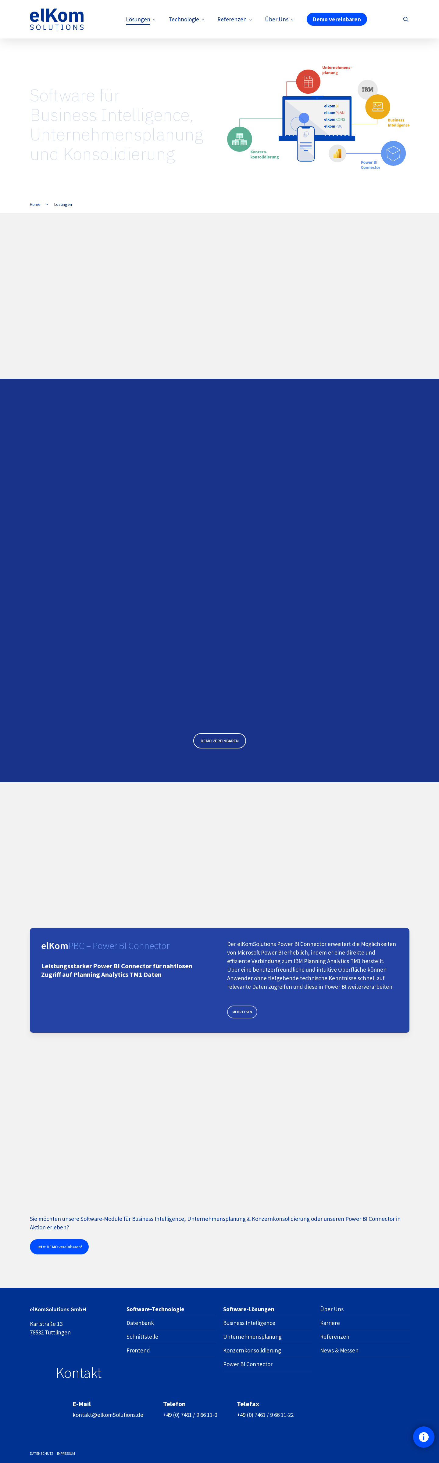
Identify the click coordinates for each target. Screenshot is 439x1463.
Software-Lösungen (248, 1309)
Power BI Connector (248, 1364)
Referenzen (334, 1336)
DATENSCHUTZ (41, 1453)
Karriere (330, 1323)
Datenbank (140, 1323)
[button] (219, 740)
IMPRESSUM (66, 1453)
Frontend (138, 1350)
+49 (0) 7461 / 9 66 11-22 (265, 1414)
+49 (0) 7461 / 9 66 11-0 (190, 1414)
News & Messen (339, 1350)
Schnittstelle (142, 1336)
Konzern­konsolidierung (252, 1350)
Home (35, 204)
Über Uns (332, 1309)
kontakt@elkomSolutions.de (108, 1414)
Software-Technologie (155, 1309)
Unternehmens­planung (252, 1336)
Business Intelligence (249, 1323)
